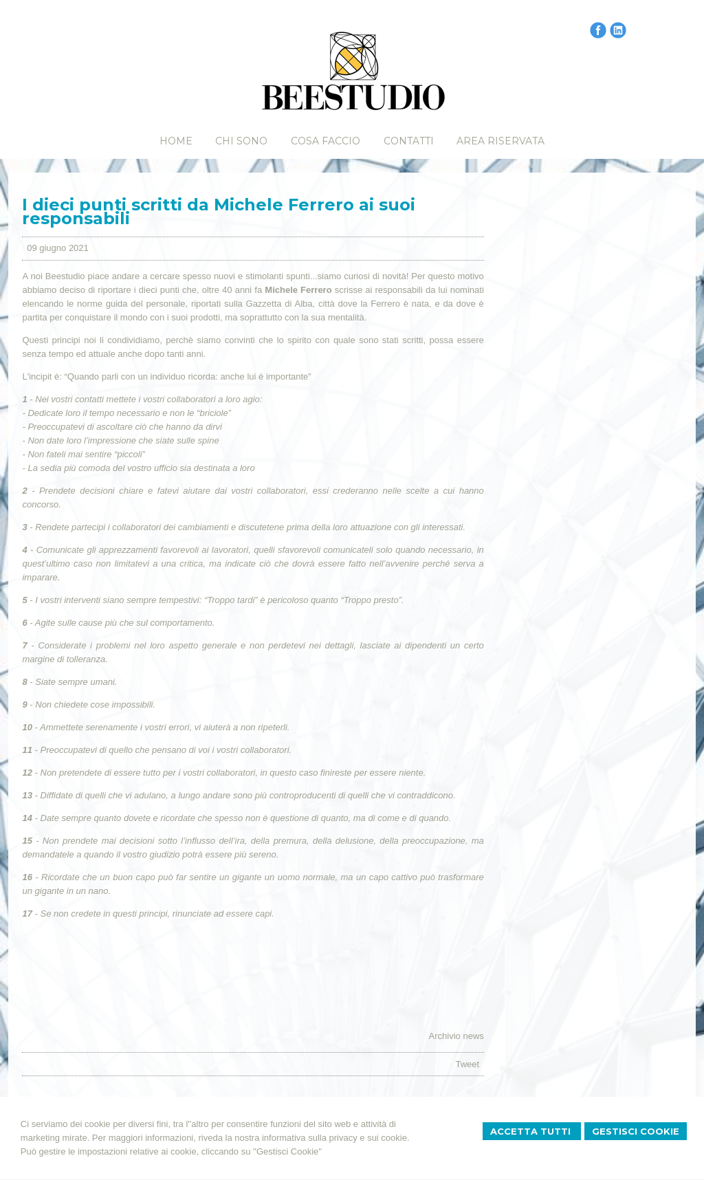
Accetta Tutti (531, 1131)
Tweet (467, 1064)
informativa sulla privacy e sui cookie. (336, 1138)
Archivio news (456, 1036)
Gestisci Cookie (635, 1131)
